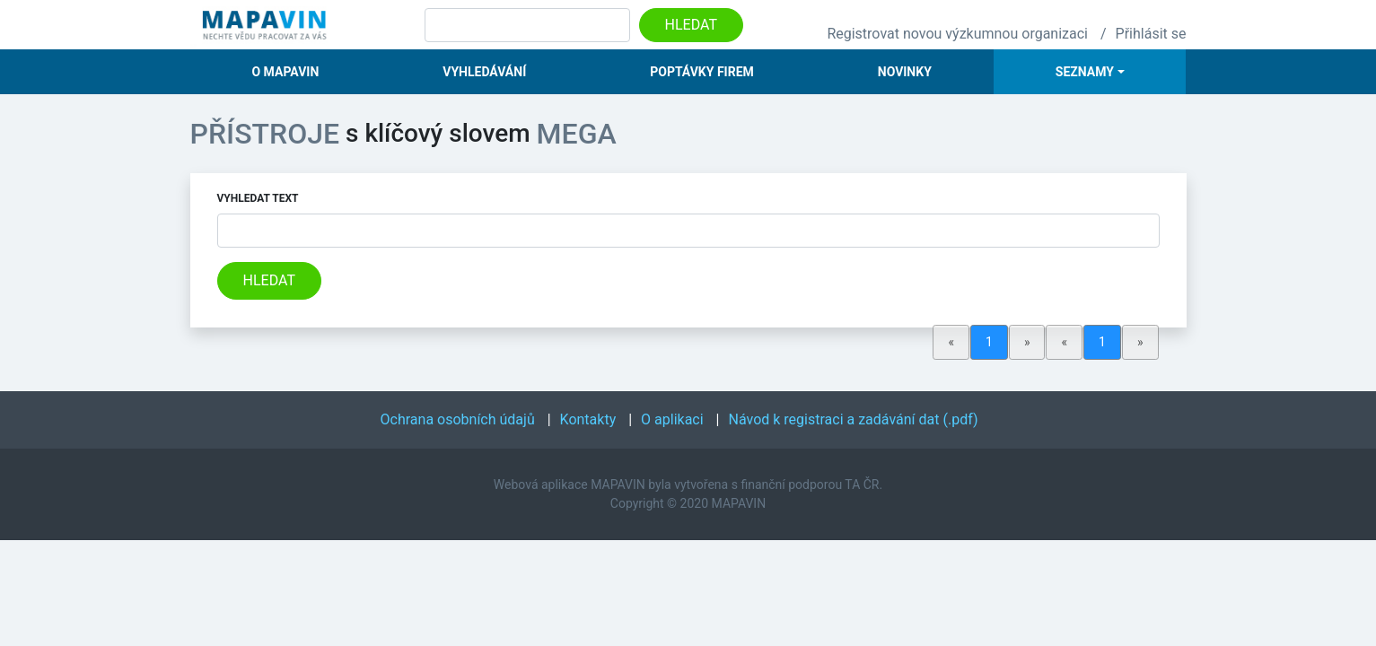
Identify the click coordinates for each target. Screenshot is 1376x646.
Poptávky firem (702, 72)
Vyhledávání (484, 72)
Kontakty (588, 419)
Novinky (905, 72)
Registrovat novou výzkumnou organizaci (957, 33)
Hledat (691, 24)
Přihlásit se (1151, 33)
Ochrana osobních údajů (458, 419)
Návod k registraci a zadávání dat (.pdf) (853, 419)
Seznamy (1085, 72)
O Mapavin (285, 72)
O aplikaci (672, 419)
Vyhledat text (258, 198)
